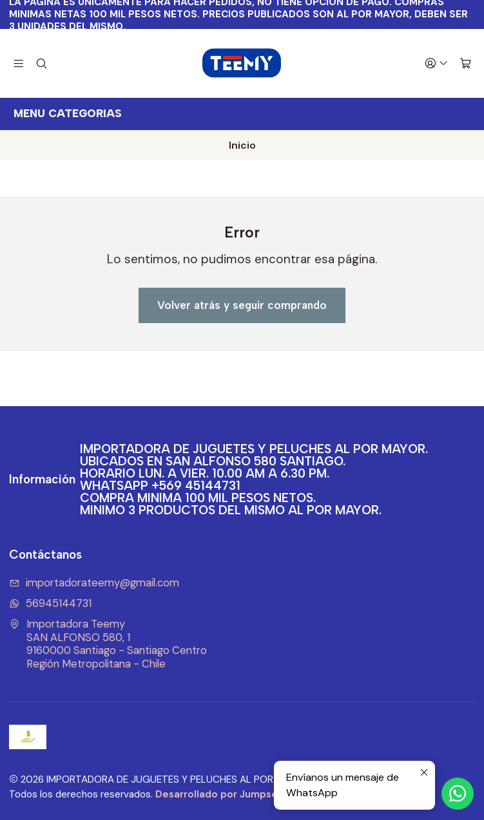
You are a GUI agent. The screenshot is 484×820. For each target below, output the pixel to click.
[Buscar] (41, 64)
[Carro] (465, 64)
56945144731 (50, 603)
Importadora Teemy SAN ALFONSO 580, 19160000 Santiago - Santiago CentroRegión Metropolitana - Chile (108, 644)
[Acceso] (436, 64)
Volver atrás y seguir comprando (242, 305)
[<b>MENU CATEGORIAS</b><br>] (242, 114)
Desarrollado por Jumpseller (224, 794)
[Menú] (18, 64)
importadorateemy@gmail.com (94, 583)
